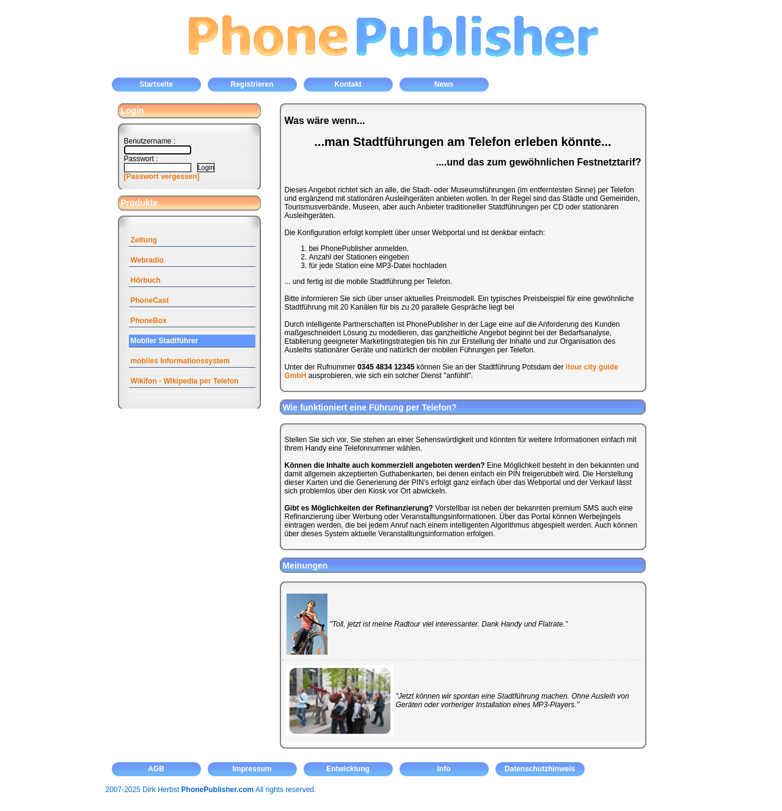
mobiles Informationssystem (180, 361)
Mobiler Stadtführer (165, 340)
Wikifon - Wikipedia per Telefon (185, 381)
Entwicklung (348, 769)
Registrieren (251, 84)
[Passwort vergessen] (162, 176)
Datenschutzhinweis (540, 769)
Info (444, 769)
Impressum (251, 769)
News (443, 84)
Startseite (156, 84)
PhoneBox (149, 320)
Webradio (147, 260)
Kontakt (348, 84)
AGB (156, 769)
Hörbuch (146, 280)
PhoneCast (150, 300)
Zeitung (144, 240)
